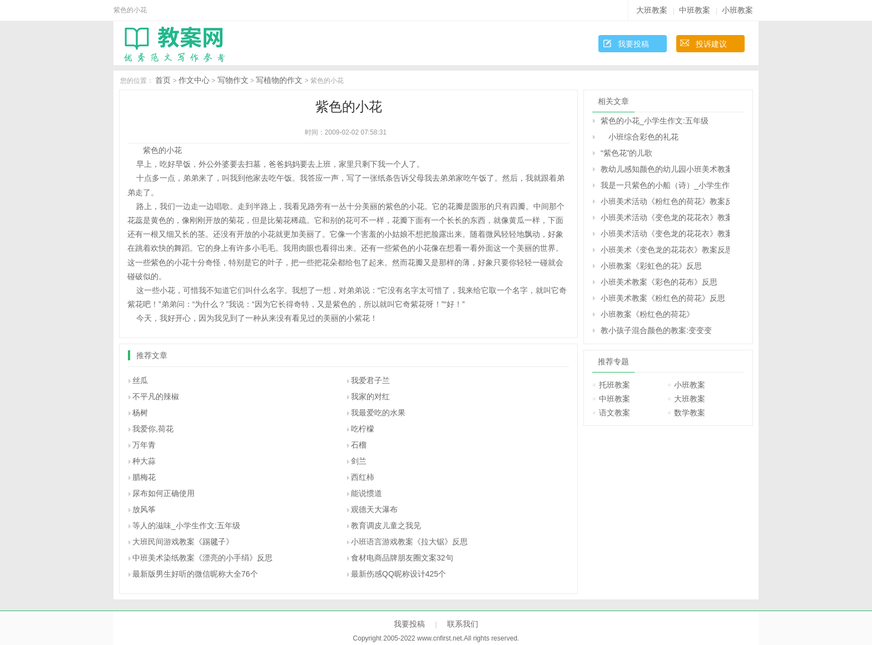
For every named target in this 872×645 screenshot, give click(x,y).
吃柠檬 (362, 428)
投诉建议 (711, 43)
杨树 (140, 412)
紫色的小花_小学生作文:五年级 (654, 120)
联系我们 (462, 623)
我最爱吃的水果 (378, 412)
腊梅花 (144, 477)
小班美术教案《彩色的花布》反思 (659, 281)
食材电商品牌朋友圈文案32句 (402, 557)
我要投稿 (633, 43)
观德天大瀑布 (374, 509)
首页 (163, 80)
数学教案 (689, 412)
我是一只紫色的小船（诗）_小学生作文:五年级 (665, 185)
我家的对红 (370, 396)
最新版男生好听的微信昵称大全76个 (195, 573)
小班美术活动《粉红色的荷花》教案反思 (665, 201)
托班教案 (614, 384)
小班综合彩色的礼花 (639, 136)
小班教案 (737, 10)
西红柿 (362, 477)
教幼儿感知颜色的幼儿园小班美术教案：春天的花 (665, 169)
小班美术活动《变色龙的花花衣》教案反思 (665, 217)
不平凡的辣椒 (155, 396)
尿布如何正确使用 (163, 493)
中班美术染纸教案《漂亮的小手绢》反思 (202, 557)
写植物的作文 (279, 80)
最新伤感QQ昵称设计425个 (398, 573)
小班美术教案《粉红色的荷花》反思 (663, 298)
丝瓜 (140, 380)
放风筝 (144, 509)
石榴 (358, 444)
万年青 (144, 444)
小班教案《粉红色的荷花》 (647, 314)
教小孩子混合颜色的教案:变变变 (656, 330)
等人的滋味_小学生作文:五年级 (186, 525)
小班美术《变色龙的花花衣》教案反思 (665, 249)
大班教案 (651, 10)
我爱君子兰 (370, 380)
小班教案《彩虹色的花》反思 (651, 265)
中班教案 (694, 10)
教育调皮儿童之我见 (386, 525)
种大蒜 (144, 461)
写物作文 (233, 80)
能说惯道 (366, 493)
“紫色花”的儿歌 (626, 152)
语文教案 (614, 412)
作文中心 (194, 80)
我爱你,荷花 (153, 428)
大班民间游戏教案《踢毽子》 (183, 541)
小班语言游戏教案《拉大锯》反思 (409, 541)
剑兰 (358, 461)
